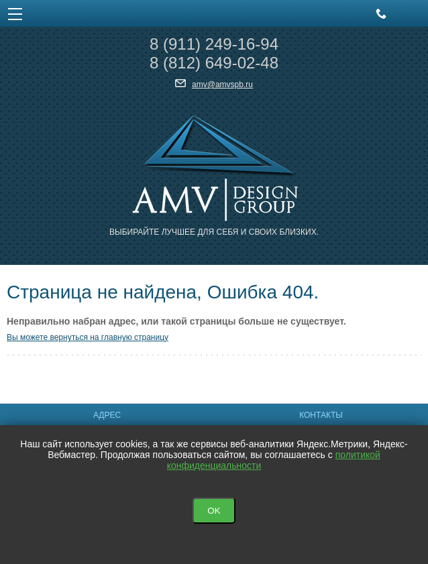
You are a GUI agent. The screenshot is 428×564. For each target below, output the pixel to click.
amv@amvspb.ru (222, 84)
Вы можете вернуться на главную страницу (87, 337)
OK (213, 511)
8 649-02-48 (214, 63)
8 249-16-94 (214, 44)
